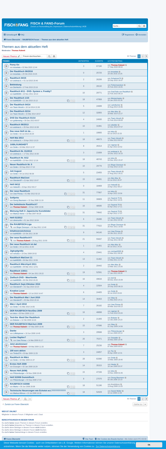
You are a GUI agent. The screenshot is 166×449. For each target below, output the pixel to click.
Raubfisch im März (19, 357)
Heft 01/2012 (16, 217)
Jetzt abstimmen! (18, 344)
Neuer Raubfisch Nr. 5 (21, 164)
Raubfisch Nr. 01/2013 (21, 151)
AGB (84, 26)
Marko (15, 387)
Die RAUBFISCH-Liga (20, 224)
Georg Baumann (19, 200)
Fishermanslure (117, 85)
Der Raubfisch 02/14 (20, 111)
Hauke (113, 364)
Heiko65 (16, 187)
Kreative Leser (17, 291)
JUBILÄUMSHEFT (19, 144)
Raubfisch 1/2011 (18, 271)
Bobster (16, 320)
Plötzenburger (116, 331)
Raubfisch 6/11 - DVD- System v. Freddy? (31, 91)
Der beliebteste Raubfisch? (23, 204)
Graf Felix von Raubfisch (120, 92)
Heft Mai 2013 (17, 138)
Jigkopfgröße (17, 251)
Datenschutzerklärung (72, 26)
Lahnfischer (115, 105)
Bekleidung (15, 84)
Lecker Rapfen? (18, 337)
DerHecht (17, 87)
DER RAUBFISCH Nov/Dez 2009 (26, 310)
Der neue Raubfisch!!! (21, 237)
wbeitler (114, 125)
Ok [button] (149, 445)
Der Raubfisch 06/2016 (21, 71)
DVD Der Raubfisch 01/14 (23, 118)
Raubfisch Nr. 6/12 (19, 158)
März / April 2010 (18, 304)
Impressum (57, 26)
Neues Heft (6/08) (18, 370)
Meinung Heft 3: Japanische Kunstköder (30, 211)
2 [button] (142, 56)
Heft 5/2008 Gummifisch (22, 377)
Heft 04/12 (15, 184)
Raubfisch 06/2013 (19, 124)
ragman (114, 145)
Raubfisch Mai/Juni (19, 177)
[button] (146, 56)
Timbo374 (17, 353)
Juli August (15, 171)
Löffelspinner (18, 333)
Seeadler (114, 338)
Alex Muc (114, 112)
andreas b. (17, 81)
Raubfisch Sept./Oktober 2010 (25, 284)
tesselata (16, 67)
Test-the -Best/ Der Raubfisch (25, 317)
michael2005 (116, 251)
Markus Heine (18, 214)
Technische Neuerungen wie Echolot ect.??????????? (38, 390)
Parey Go (14, 64)
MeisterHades (116, 98)
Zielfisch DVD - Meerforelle (23, 277)
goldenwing (17, 120)
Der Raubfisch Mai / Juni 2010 (25, 297)
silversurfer (17, 220)
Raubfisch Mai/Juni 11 (21, 257)
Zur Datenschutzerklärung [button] (108, 446)
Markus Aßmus (19, 393)
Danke (13, 330)
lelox (113, 132)
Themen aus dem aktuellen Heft (25, 47)
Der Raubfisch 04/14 (20, 104)
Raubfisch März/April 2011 (23, 264)
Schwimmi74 (116, 78)
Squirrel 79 (115, 198)
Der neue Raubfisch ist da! (23, 244)
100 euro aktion (18, 350)
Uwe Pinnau (18, 194)
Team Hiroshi (18, 107)
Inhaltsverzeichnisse (20, 231)
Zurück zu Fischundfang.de (41, 26)
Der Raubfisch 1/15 (19, 98)
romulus (16, 254)
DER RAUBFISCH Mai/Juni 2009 (26, 324)
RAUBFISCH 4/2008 (20, 384)
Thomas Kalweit (18, 50)
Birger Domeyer (117, 165)
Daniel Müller (116, 391)
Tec (112, 351)
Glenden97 (17, 180)
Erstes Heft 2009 (18, 364)
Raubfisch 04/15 (18, 78)
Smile (15, 134)
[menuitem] (21, 35)
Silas (113, 298)
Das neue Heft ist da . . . (22, 131)
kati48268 (17, 94)
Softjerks (14, 197)
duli (112, 278)
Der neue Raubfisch (20, 191)
